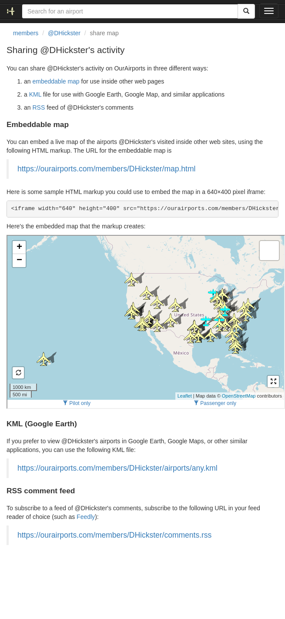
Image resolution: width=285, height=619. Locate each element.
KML (35, 94)
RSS (38, 107)
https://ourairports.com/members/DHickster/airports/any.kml (117, 468)
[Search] (246, 11)
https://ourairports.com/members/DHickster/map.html (106, 168)
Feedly (86, 516)
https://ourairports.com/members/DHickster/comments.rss (114, 535)
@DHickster (64, 33)
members (25, 33)
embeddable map (55, 81)
